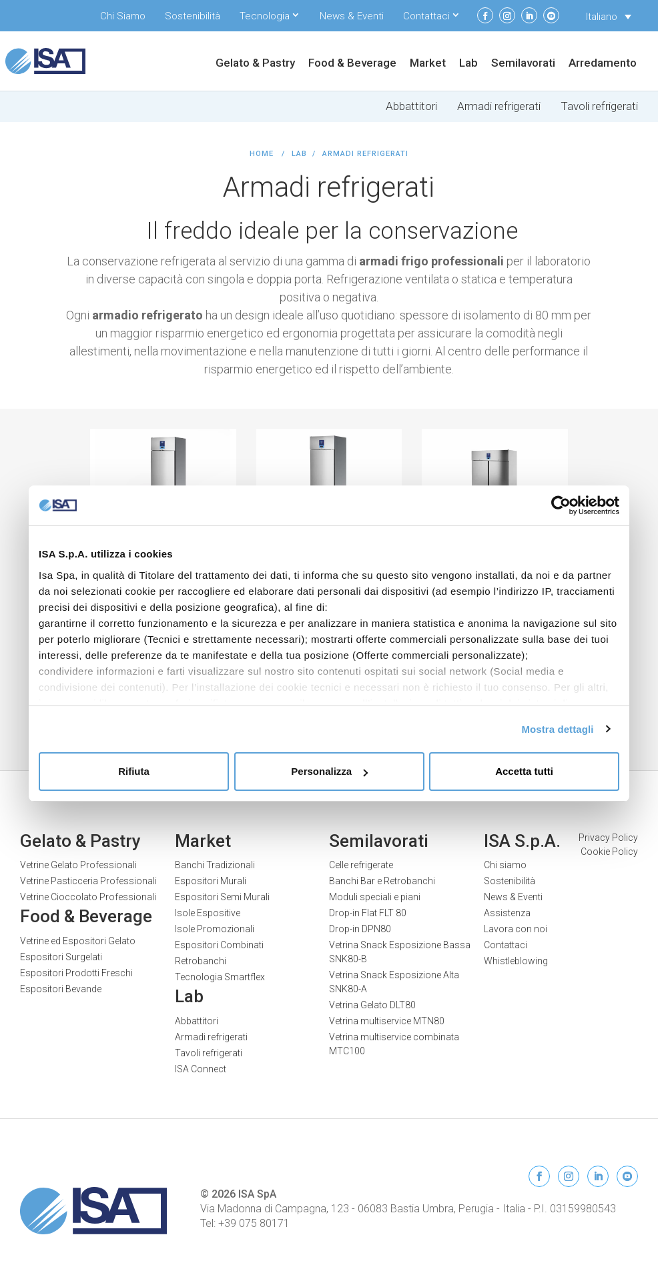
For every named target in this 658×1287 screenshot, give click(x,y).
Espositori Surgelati (61, 957)
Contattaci (426, 16)
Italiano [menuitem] (601, 17)
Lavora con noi (515, 929)
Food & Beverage (352, 63)
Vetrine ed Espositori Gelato (77, 941)
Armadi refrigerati (499, 106)
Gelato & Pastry (255, 63)
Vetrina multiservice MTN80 (386, 1021)
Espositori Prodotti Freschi (76, 973)
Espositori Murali (210, 881)
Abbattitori (411, 106)
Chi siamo (505, 865)
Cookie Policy (609, 851)
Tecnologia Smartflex (220, 977)
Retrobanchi (200, 961)
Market (428, 63)
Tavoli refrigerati (599, 106)
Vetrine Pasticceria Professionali (88, 881)
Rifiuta (133, 771)
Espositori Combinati (219, 945)
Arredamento (603, 63)
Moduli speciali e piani (374, 897)
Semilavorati (523, 63)
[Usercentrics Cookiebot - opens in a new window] (561, 505)
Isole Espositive (207, 913)
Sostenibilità (192, 16)
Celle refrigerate (361, 865)
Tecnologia (265, 16)
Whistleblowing (516, 961)
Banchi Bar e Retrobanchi (382, 881)
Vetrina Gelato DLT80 (372, 1005)
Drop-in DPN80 (360, 929)
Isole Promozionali (214, 929)
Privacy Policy (608, 837)
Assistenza (507, 913)
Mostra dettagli (557, 729)
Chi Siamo (122, 16)
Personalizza (329, 771)
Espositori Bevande (60, 989)
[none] (608, 16)
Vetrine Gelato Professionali (78, 865)
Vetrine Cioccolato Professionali (88, 897)
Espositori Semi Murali (222, 897)
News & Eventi (352, 16)
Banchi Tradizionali (215, 865)
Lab (468, 63)
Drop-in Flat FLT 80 (367, 913)
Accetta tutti (524, 771)
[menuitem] (608, 16)
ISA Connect (200, 1069)
